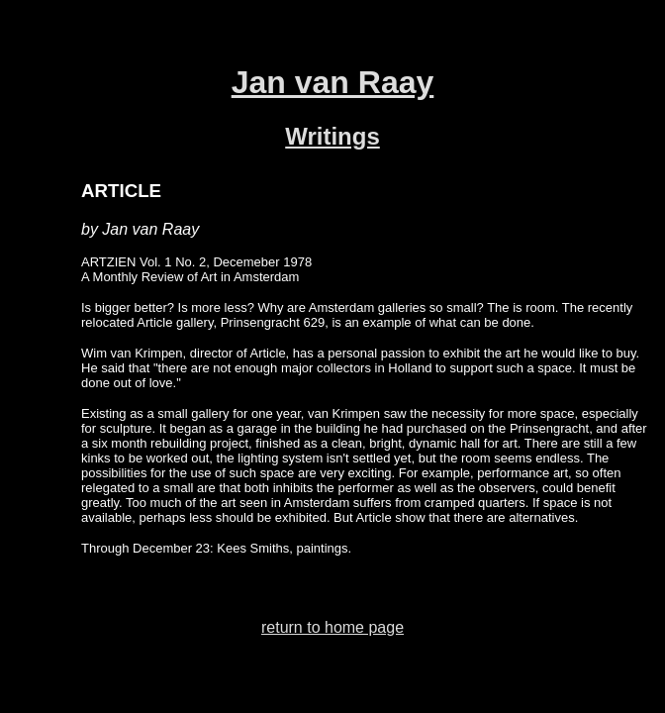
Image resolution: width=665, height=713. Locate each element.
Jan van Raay (333, 82)
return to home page (332, 627)
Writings (332, 136)
